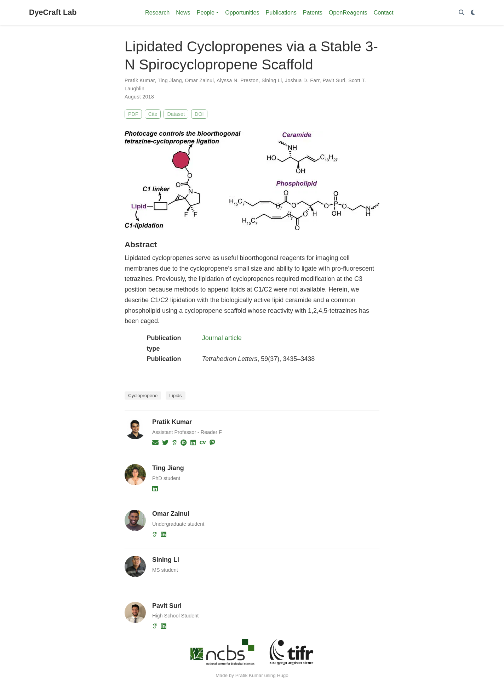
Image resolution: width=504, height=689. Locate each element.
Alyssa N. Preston (237, 80)
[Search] (461, 12)
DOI (199, 114)
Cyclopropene (143, 395)
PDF (133, 114)
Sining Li (272, 80)
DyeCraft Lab (52, 12)
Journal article (222, 337)
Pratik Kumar (140, 80)
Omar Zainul (199, 80)
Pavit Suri (333, 80)
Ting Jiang (170, 80)
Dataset (176, 114)
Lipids (175, 395)
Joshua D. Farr (302, 80)
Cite (153, 114)
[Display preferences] (473, 12)
